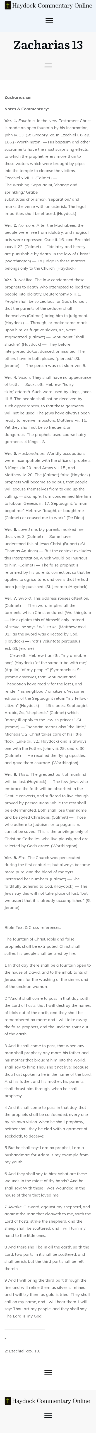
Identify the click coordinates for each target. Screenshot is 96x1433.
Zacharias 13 (48, 44)
